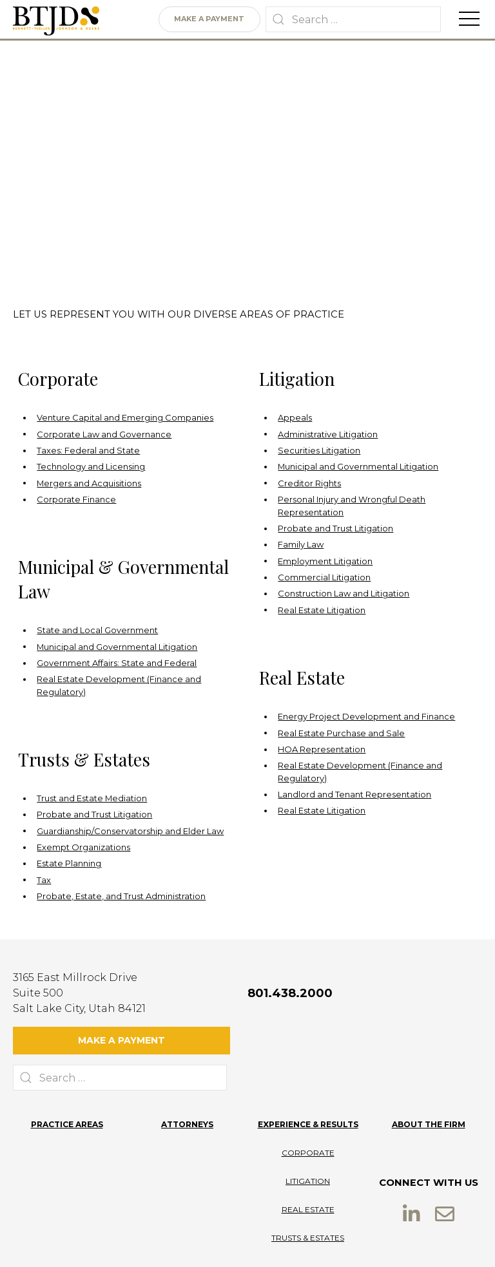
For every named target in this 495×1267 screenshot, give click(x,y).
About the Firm (428, 1088)
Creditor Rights (309, 483)
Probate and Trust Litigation (335, 528)
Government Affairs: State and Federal (117, 663)
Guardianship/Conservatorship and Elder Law (130, 831)
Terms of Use (249, 1243)
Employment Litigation (325, 561)
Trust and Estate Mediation (92, 798)
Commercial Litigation (324, 577)
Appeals (295, 418)
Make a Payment (209, 19)
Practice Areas (67, 1088)
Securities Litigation (319, 450)
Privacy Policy (185, 1243)
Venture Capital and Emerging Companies (125, 418)
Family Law (301, 544)
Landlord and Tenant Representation (354, 794)
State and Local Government (97, 630)
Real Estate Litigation (321, 610)
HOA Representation (321, 749)
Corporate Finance (76, 499)
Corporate (308, 1116)
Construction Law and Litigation (343, 593)
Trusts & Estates (307, 1201)
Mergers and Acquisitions (89, 483)
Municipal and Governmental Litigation (358, 467)
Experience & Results (308, 1088)
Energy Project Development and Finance (366, 716)
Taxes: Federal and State (88, 450)
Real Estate (308, 1173)
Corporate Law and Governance (104, 434)
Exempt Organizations (83, 847)
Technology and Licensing (91, 467)
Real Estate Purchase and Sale (341, 733)
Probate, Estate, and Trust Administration (121, 896)
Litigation (308, 1145)
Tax (44, 880)
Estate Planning (69, 863)
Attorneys (187, 1088)
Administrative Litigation (328, 434)
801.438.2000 (290, 993)
